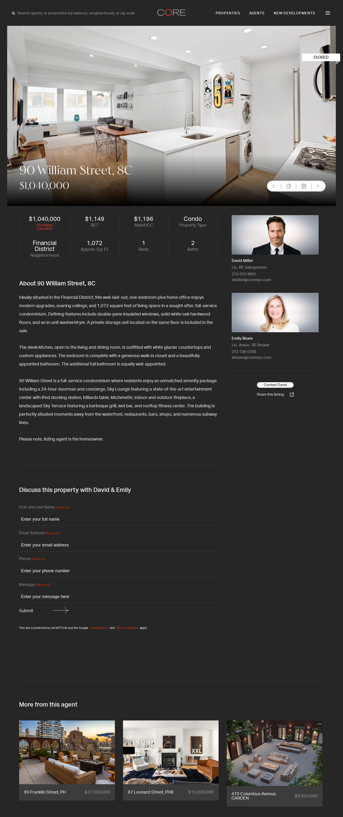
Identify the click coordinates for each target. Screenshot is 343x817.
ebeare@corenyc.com (251, 357)
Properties (228, 13)
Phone (32, 559)
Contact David (275, 385)
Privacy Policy (99, 627)
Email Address (39, 533)
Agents (257, 13)
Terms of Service (127, 627)
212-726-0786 (244, 352)
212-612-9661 (244, 274)
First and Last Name (44, 507)
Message (34, 585)
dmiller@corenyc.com (251, 280)
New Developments (294, 13)
